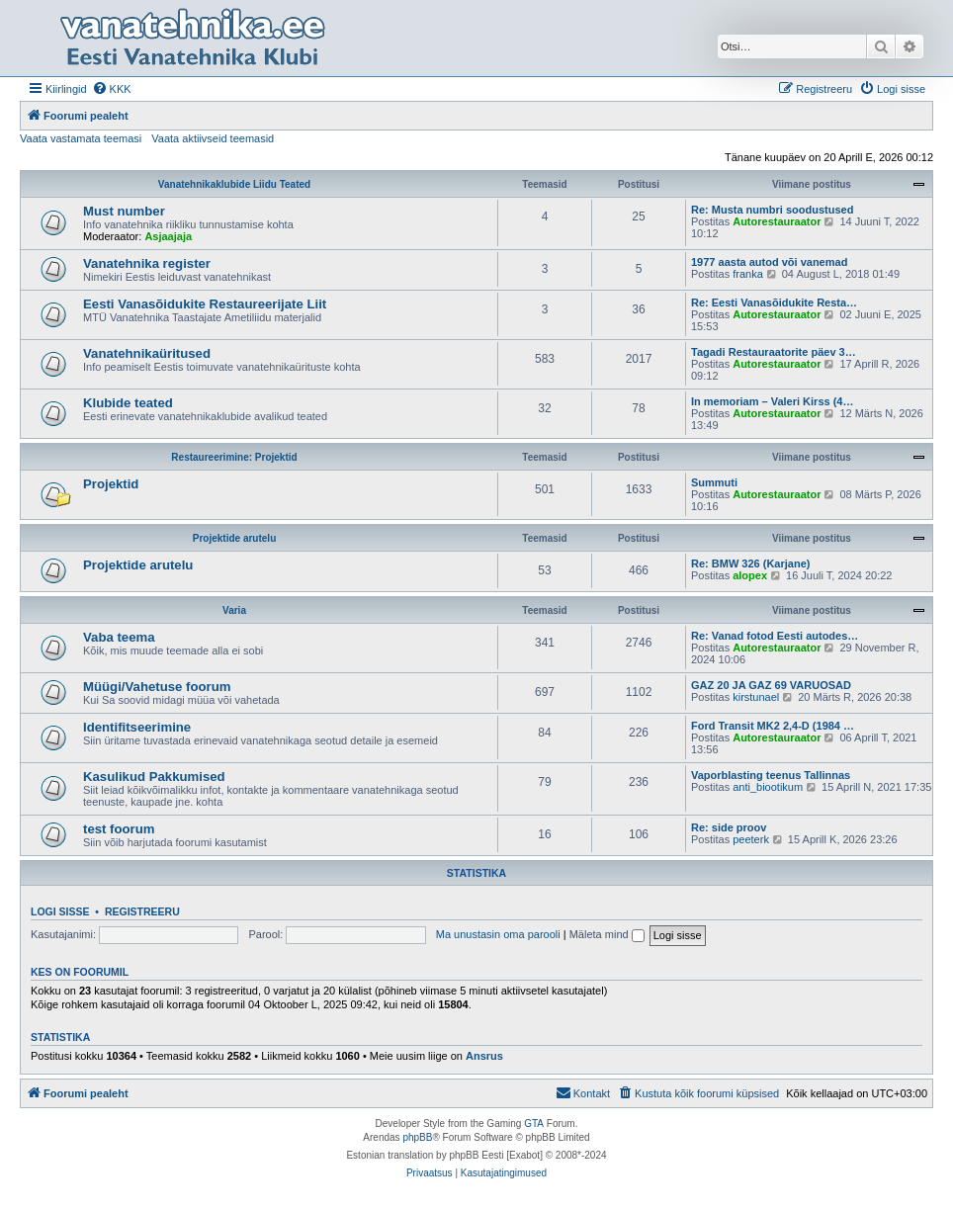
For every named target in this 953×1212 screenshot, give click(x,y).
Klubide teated (128, 402)
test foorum (119, 829)
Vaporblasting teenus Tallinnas (770, 775)
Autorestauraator (777, 221)
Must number (124, 211)
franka (748, 274)
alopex (750, 575)
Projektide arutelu (234, 538)
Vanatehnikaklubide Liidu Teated (234, 184)
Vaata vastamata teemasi (80, 138)
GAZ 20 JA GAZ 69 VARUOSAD (771, 685)
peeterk (751, 839)
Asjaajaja (168, 236)
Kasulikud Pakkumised (154, 776)
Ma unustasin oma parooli (498, 934)
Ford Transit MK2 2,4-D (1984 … (772, 726)
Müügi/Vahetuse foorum (156, 686)
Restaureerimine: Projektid (234, 457)
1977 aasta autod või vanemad (769, 262)
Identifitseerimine (137, 727)
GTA (534, 1123)
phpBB (417, 1137)
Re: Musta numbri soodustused (772, 210)
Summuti (714, 482)
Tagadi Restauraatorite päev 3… (773, 352)
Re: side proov (728, 827)
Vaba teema (119, 637)
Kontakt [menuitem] (583, 1092)
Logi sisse (60, 911)
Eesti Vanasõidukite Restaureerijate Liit (204, 304)
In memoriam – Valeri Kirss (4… (772, 401)
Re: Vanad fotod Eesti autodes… (774, 636)
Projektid (110, 483)
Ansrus (484, 1056)
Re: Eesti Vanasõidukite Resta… (774, 302)
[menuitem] (111, 89)
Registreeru (142, 911)
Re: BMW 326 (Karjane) (750, 563)
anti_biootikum (768, 787)
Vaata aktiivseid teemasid (212, 138)
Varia (234, 610)
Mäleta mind (607, 934)
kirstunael (756, 697)
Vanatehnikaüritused (147, 353)
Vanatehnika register (147, 263)
